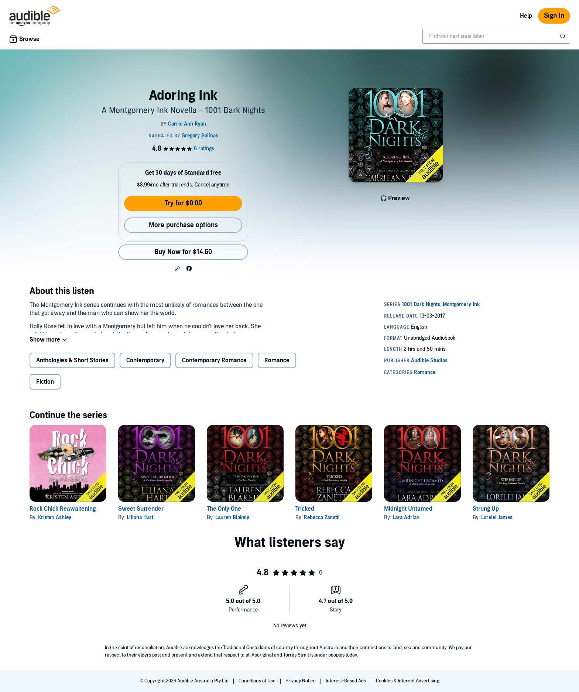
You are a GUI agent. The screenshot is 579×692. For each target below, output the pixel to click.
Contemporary (145, 366)
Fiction (45, 387)
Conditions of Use (258, 681)
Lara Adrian (406, 523)
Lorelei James (497, 523)
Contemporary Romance (214, 366)
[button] (177, 269)
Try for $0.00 (183, 203)
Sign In (554, 16)
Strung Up (486, 514)
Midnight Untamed (408, 514)
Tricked (304, 514)
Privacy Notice (301, 681)
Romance (277, 366)
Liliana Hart (140, 523)
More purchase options (183, 225)
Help (526, 16)
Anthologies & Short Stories (72, 366)
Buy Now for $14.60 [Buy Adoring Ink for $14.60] (183, 252)
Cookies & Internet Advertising (407, 681)
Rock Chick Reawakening (63, 514)
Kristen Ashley (54, 523)
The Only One (224, 514)
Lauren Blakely (232, 523)
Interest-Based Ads (346, 681)
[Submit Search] (563, 36)
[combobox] (496, 36)
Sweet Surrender (141, 514)
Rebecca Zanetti (322, 523)
